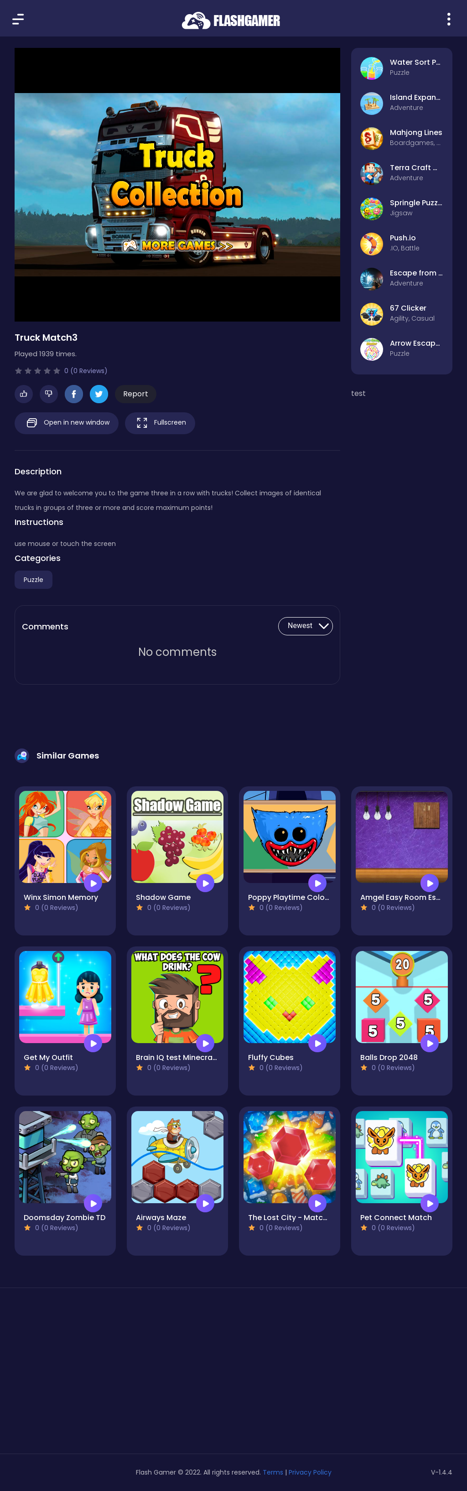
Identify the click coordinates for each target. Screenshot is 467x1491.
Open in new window (66, 423)
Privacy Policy (310, 1472)
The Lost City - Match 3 (291, 1217)
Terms (273, 1472)
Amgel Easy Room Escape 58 (413, 897)
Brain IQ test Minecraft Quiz (186, 1057)
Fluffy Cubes (271, 1057)
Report (135, 394)
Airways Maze (161, 1217)
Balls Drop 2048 (389, 1057)
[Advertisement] (84, 1374)
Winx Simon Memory (61, 897)
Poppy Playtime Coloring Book (303, 897)
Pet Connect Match (396, 1217)
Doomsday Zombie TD (64, 1217)
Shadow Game (163, 897)
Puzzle (33, 579)
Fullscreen (160, 423)
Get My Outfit (48, 1057)
